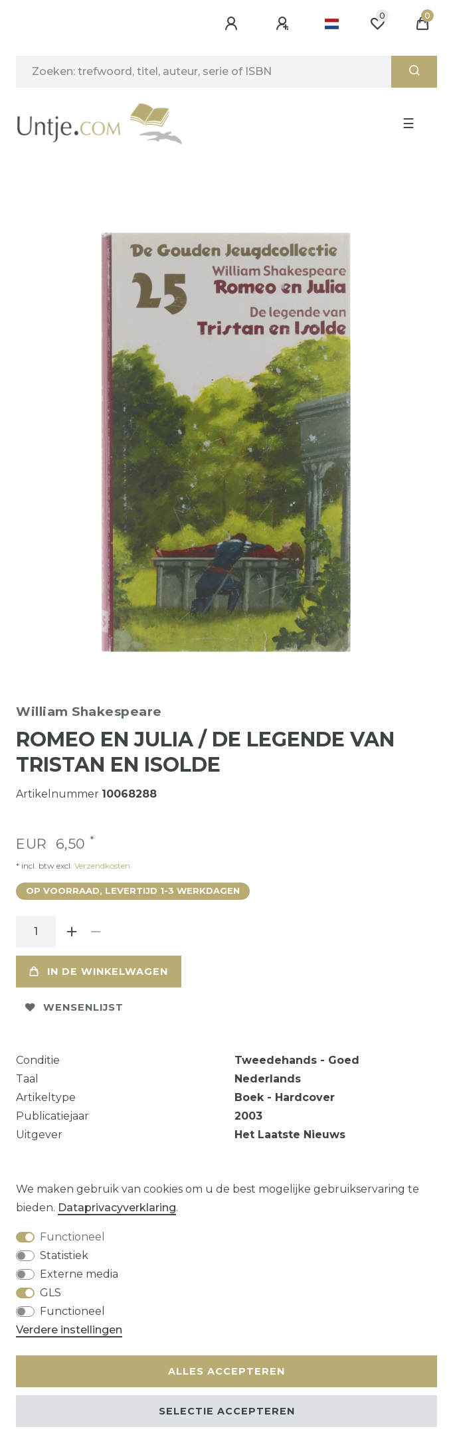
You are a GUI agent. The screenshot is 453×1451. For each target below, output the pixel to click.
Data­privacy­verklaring (117, 1207)
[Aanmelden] (233, 24)
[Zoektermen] (203, 72)
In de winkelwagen (98, 972)
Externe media (79, 1274)
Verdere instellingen (69, 1329)
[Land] (332, 24)
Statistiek (64, 1255)
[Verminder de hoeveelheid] (96, 932)
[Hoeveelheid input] (36, 932)
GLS (50, 1292)
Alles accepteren (226, 1371)
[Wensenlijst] (377, 24)
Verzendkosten (101, 866)
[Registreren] (284, 24)
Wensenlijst (74, 1007)
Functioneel (72, 1237)
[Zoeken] (414, 72)
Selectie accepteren (227, 1411)
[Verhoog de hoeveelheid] (72, 932)
